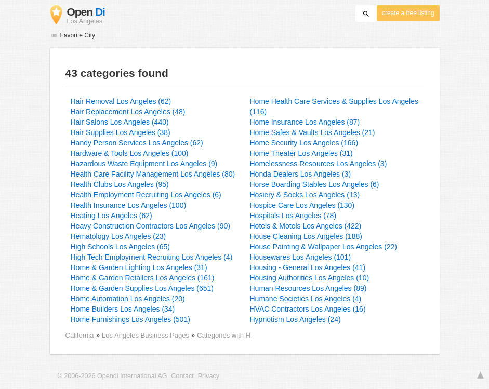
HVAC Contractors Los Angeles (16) (308, 309)
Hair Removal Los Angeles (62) (121, 101)
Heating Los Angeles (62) (111, 215)
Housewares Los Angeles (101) (300, 257)
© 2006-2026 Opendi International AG (112, 376)
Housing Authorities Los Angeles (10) (309, 278)
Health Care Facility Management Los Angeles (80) (153, 174)
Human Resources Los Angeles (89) (308, 288)
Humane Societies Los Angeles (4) (306, 298)
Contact (182, 376)
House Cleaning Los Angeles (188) (306, 236)
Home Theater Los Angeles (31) (301, 153)
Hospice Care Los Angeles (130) (302, 205)
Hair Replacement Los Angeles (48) (128, 112)
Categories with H (223, 335)
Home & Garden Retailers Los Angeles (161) (143, 278)
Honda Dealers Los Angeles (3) (300, 174)
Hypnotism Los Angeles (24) (295, 319)
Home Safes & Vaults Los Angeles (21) (312, 132)
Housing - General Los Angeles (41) (308, 267)
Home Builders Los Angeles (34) (123, 309)
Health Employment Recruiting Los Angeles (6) (146, 195)
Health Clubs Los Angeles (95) (120, 184)
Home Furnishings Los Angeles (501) (130, 319)
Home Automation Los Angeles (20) (128, 298)
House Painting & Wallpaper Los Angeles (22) (324, 247)
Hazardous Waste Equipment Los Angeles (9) (144, 163)
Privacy (208, 376)
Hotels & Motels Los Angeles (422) (306, 226)
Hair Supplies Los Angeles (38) (120, 132)
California (79, 335)
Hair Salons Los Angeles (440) (120, 122)
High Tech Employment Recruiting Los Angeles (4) (152, 257)
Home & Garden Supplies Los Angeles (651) (142, 288)
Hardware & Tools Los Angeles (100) (130, 153)
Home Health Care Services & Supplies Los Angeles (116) (334, 106)
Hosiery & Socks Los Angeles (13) (305, 195)
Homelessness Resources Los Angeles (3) (318, 163)
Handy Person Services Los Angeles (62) (137, 143)
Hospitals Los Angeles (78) (293, 215)
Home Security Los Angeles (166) (304, 143)
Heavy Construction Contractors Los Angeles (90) (150, 226)
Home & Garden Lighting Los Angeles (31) (139, 267)
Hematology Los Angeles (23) (118, 236)
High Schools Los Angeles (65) (120, 247)
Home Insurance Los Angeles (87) (305, 122)
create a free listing (408, 13)
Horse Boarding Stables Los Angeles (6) (314, 184)
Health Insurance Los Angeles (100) (129, 205)
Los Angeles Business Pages (146, 335)
